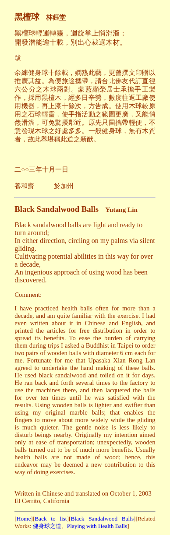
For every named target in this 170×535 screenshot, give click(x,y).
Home (24, 518)
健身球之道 (46, 526)
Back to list (51, 518)
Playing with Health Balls (97, 526)
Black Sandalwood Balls (102, 518)
